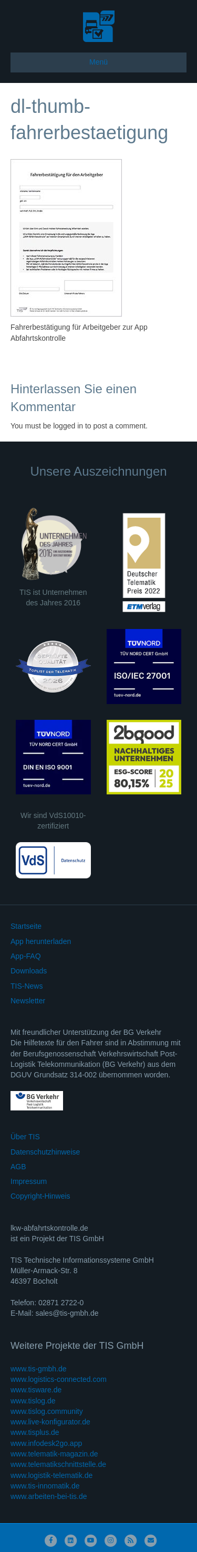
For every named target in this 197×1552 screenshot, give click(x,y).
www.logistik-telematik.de (51, 1475)
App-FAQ (26, 956)
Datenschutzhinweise (45, 1152)
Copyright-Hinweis (40, 1196)
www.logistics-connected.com (59, 1379)
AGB (18, 1166)
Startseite (26, 926)
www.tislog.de (33, 1401)
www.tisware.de (36, 1390)
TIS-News (27, 986)
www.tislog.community (47, 1411)
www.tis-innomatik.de (45, 1486)
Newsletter (28, 1001)
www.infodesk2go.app (46, 1443)
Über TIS (25, 1136)
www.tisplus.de (35, 1432)
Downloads (29, 971)
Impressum (29, 1181)
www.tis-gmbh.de (39, 1369)
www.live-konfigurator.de (50, 1422)
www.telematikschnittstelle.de (58, 1464)
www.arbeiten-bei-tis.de (49, 1496)
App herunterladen (41, 941)
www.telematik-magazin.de (54, 1454)
